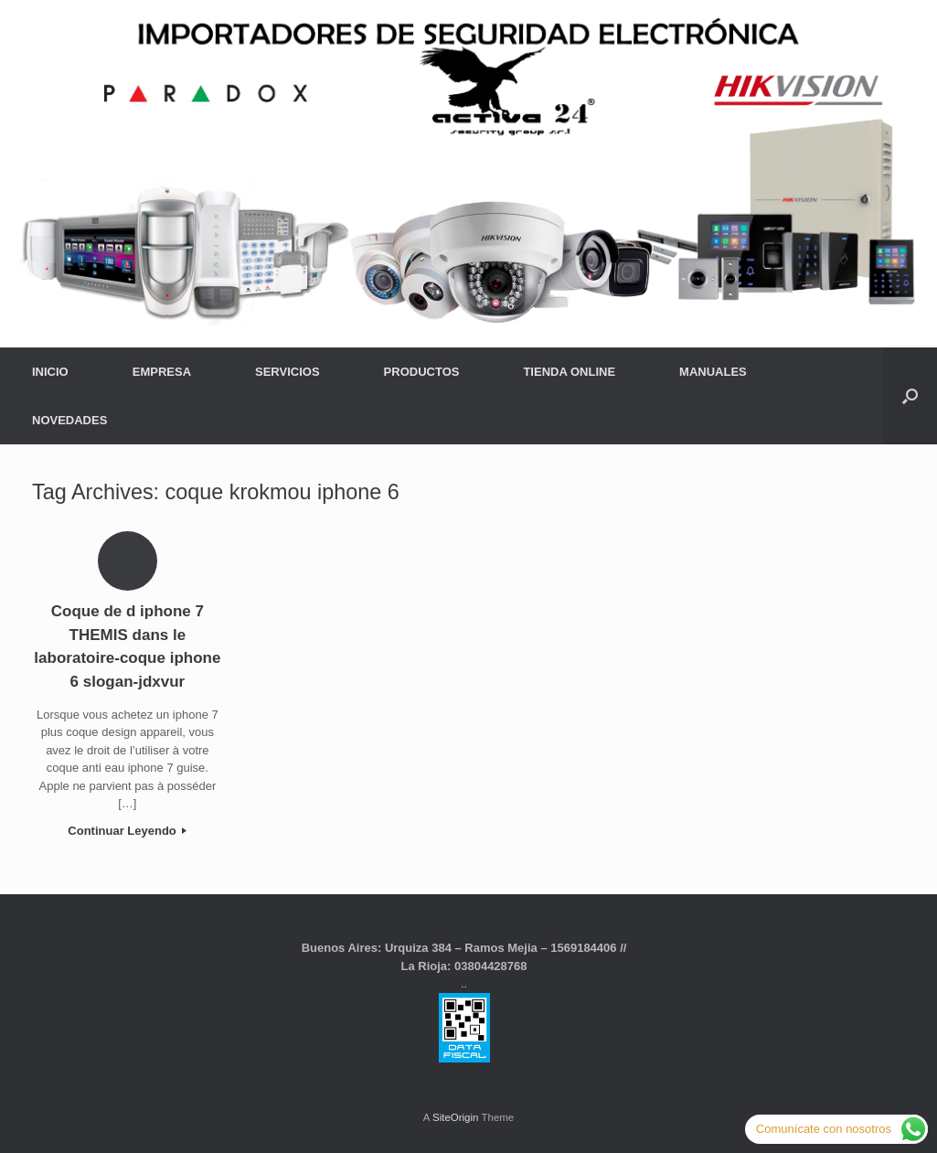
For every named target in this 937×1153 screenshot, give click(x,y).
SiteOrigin (455, 1117)
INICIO (50, 372)
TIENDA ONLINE (569, 372)
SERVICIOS (287, 372)
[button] (910, 395)
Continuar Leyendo (127, 831)
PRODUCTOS (422, 372)
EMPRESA (162, 372)
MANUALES (713, 372)
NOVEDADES (69, 420)
